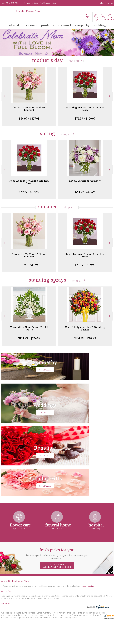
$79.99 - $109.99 (85, 118)
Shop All (74, 61)
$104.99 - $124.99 (29, 338)
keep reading (87, 512)
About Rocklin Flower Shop (15, 507)
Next (110, 96)
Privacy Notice (71, 617)
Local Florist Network (88, 617)
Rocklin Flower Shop (28, 11)
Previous (3, 96)
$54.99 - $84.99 (85, 192)
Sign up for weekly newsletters (57, 492)
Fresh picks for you (57, 480)
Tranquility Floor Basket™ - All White (29, 328)
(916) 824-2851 (12, 3)
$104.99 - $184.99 (85, 338)
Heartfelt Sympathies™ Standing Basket (85, 328)
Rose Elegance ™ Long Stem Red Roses (85, 108)
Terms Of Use (56, 617)
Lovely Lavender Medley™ (85, 180)
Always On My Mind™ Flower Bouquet (29, 108)
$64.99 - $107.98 (29, 118)
